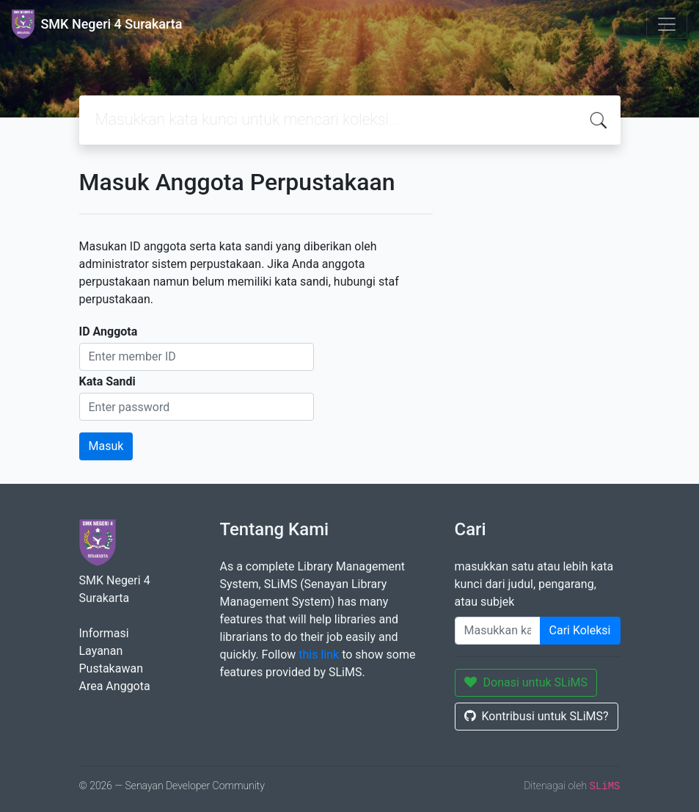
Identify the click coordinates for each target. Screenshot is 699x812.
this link (319, 654)
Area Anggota (114, 686)
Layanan (101, 651)
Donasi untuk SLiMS (526, 682)
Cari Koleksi (580, 630)
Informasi (104, 633)
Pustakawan (111, 668)
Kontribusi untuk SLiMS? (536, 716)
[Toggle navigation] (666, 24)
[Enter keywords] (498, 631)
